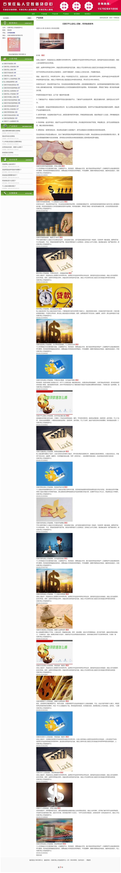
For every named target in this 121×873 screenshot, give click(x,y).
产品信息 (44, 14)
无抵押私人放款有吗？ (9, 164)
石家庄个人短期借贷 (10, 121)
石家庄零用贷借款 (9, 112)
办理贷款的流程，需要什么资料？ (12, 147)
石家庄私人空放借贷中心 (44, 173)
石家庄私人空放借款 (10, 94)
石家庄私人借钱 (8, 69)
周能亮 (89, 860)
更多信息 (39, 855)
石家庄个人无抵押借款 (10, 78)
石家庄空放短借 (8, 72)
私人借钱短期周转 (9, 82)
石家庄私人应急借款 (10, 66)
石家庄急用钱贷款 (9, 118)
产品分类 (55, 14)
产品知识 (66, 14)
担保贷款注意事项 (7, 152)
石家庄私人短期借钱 (10, 91)
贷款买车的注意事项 (8, 136)
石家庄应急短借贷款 (10, 115)
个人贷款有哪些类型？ (9, 186)
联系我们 (88, 14)
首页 (33, 14)
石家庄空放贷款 (8, 63)
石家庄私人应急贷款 (10, 109)
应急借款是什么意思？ (9, 180)
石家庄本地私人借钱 (10, 97)
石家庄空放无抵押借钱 (10, 103)
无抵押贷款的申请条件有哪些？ (12, 169)
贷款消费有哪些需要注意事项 (11, 130)
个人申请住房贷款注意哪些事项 (12, 141)
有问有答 (77, 14)
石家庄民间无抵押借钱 (10, 88)
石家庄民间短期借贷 (10, 106)
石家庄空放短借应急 (10, 85)
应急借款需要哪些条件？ (9, 175)
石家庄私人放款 (8, 75)
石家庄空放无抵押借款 (10, 100)
